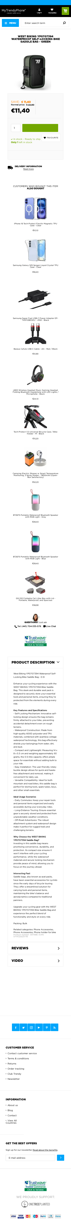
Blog (10, 1110)
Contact (12, 1115)
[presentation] (46, 23)
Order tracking (16, 1068)
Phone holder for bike (45, 932)
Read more (28, 169)
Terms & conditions (18, 1058)
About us (13, 1105)
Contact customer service (22, 1053)
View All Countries (11, 1121)
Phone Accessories (43, 929)
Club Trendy (14, 1074)
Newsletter (14, 1079)
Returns (12, 1063)
